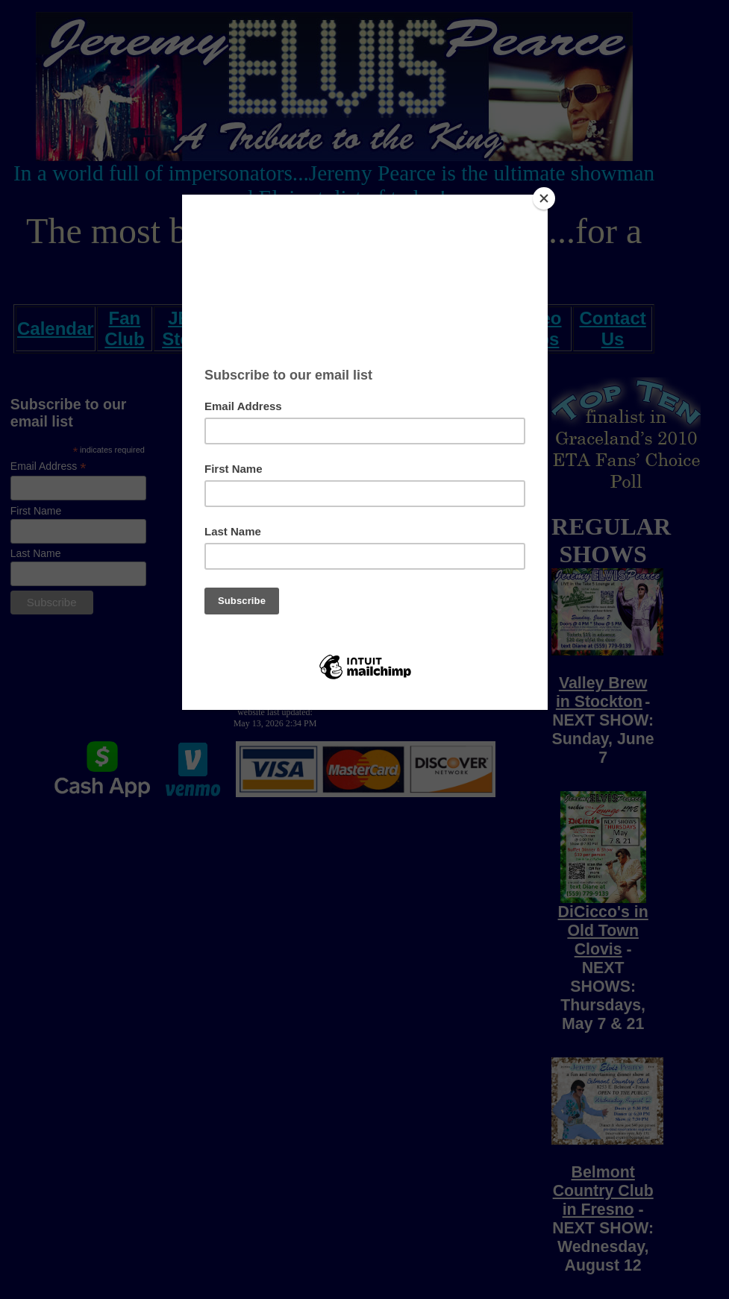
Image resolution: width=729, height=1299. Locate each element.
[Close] (544, 198)
